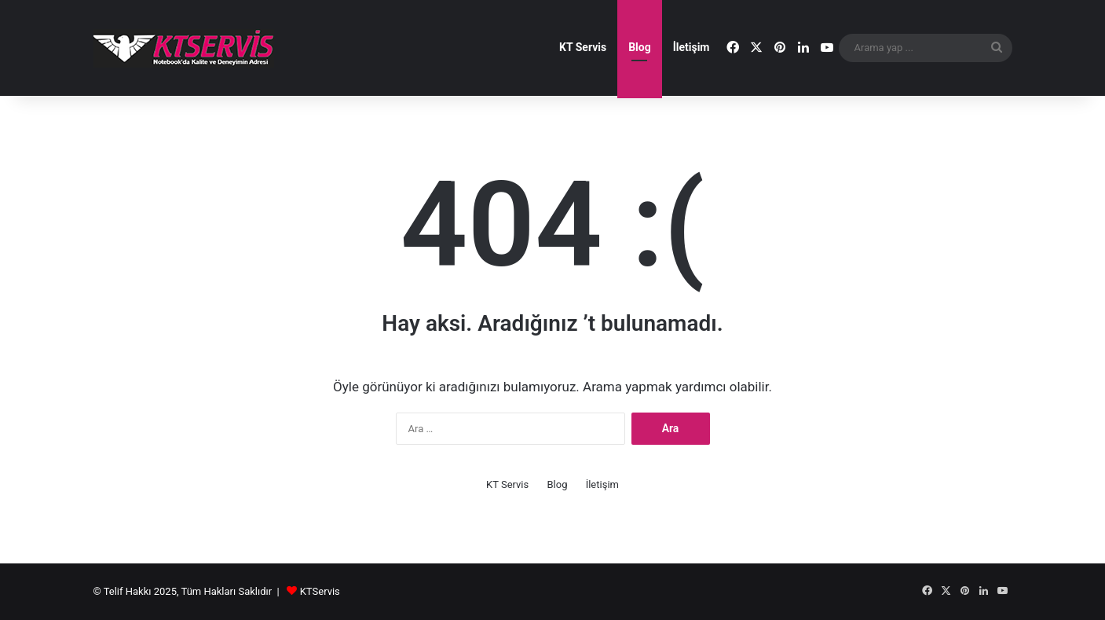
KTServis (320, 591)
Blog (639, 47)
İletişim (691, 47)
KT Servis (582, 47)
